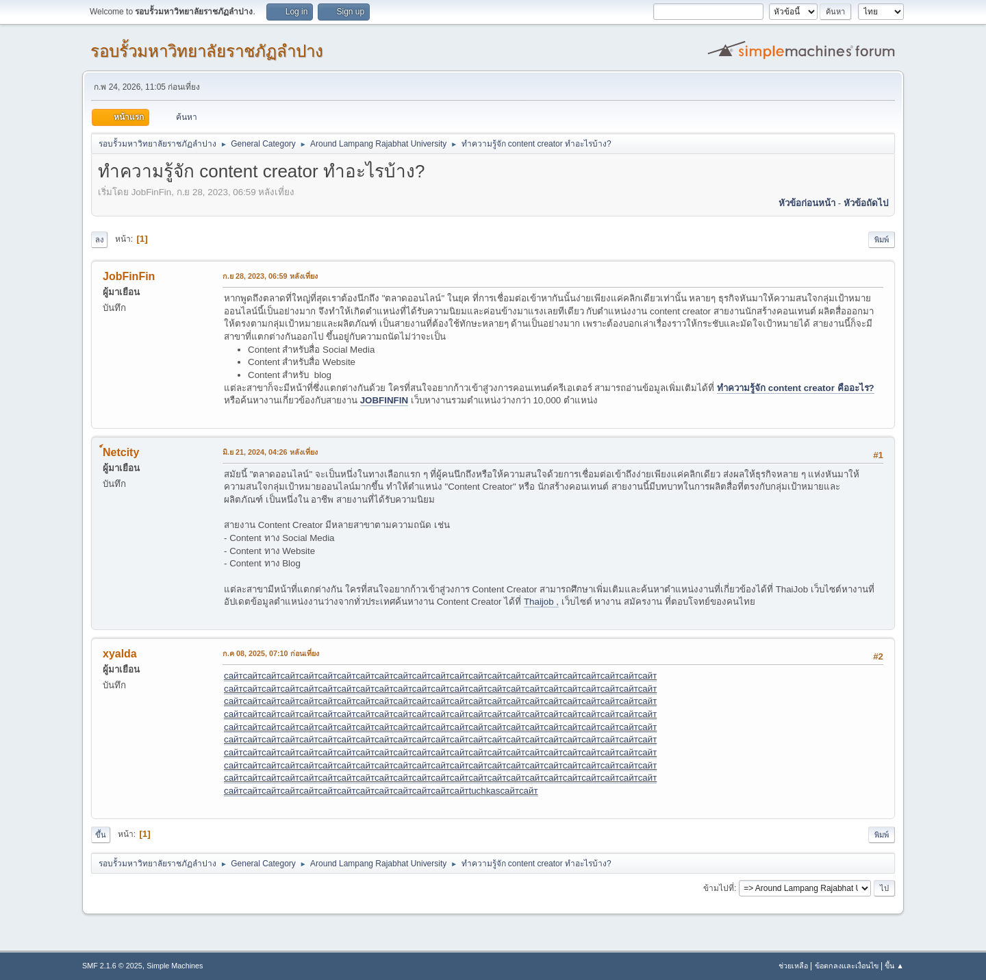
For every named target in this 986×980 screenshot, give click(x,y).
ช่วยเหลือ (793, 966)
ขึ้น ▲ (894, 966)
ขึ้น (100, 835)
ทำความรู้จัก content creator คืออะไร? (795, 388)
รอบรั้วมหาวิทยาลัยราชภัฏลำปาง (206, 51)
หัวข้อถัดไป (866, 203)
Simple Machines (175, 966)
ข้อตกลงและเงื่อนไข (846, 966)
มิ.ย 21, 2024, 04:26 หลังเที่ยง (270, 452)
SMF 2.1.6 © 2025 (112, 966)
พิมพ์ (881, 240)
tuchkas (484, 791)
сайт (233, 675)
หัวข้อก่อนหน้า (807, 203)
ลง (99, 240)
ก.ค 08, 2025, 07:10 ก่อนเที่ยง (271, 653)
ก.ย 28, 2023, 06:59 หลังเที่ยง (270, 276)
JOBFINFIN (384, 400)
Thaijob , (541, 601)
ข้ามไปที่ (718, 888)
